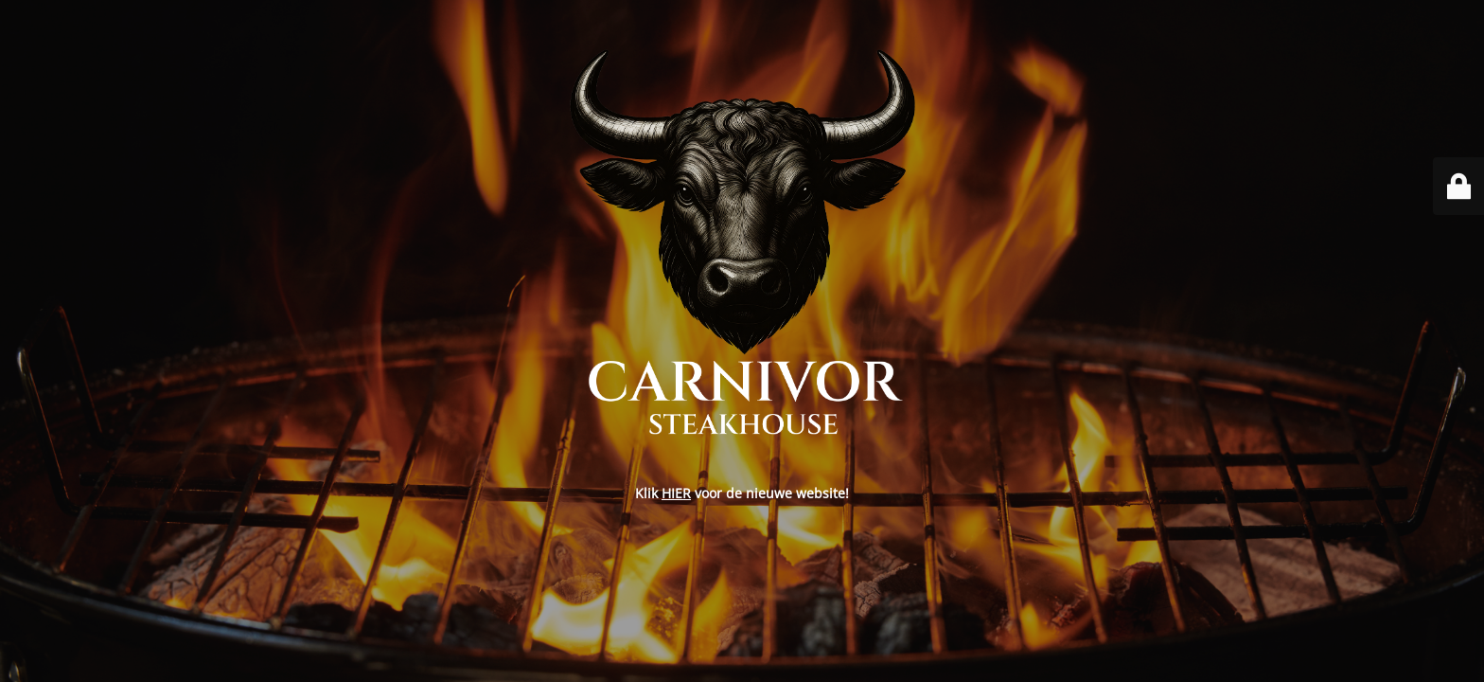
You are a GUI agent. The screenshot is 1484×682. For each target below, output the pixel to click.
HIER (676, 493)
